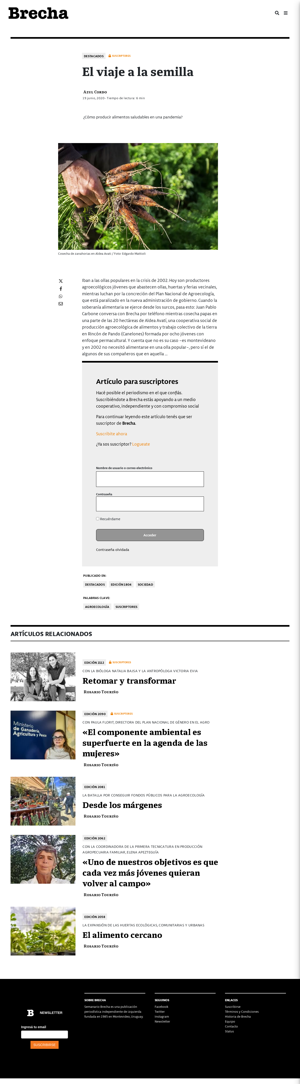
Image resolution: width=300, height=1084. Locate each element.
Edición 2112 (94, 662)
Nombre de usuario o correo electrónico (124, 468)
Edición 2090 (95, 714)
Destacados (94, 56)
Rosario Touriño (101, 691)
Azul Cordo (95, 91)
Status (229, 1031)
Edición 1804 (121, 584)
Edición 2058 (94, 916)
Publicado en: (94, 575)
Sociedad (145, 584)
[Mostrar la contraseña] (197, 504)
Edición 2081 (94, 787)
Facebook (161, 1006)
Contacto (231, 1026)
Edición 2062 (94, 838)
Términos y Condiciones (242, 1011)
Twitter (160, 1011)
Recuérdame (108, 518)
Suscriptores (127, 606)
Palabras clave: (96, 597)
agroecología (97, 606)
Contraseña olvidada (112, 549)
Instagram (162, 1016)
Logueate (141, 444)
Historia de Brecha (238, 1016)
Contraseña (104, 494)
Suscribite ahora (111, 433)
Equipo (230, 1021)
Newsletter (162, 1021)
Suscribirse (232, 1006)
